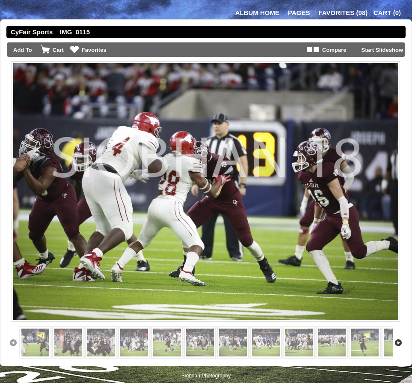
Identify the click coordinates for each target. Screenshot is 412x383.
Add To (22, 50)
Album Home (257, 12)
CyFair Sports (32, 32)
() (343, 12)
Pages (299, 12)
